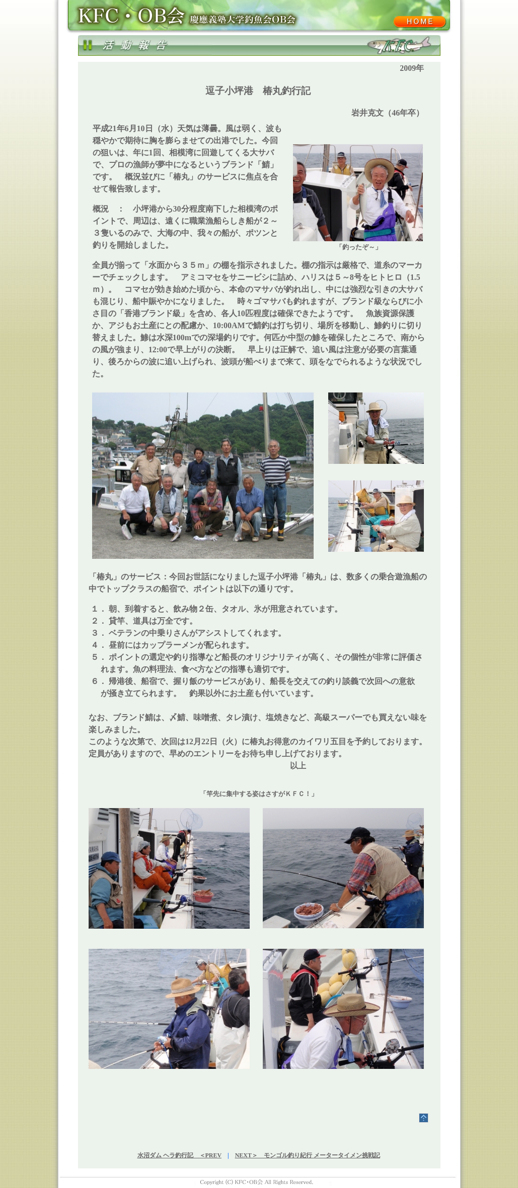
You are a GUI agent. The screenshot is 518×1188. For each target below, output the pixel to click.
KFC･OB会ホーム (419, 21)
